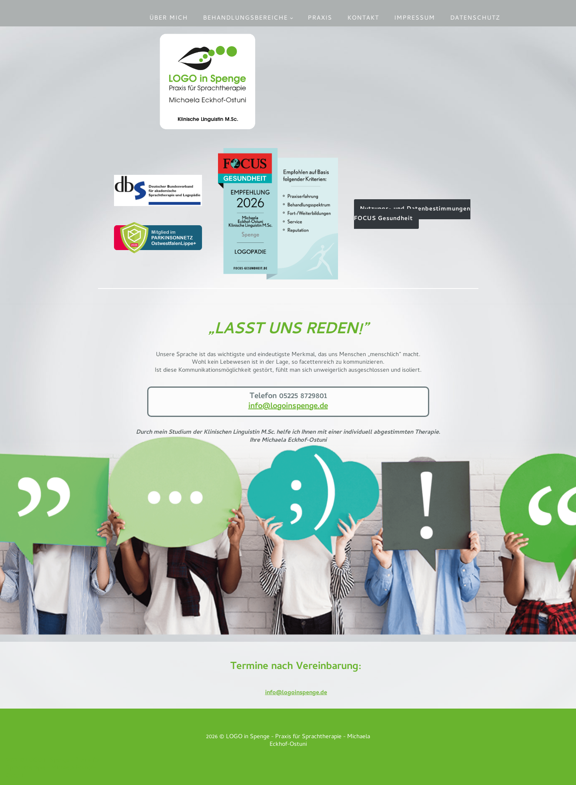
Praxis (320, 18)
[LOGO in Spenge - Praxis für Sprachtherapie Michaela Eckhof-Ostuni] (208, 82)
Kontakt (363, 18)
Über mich (169, 18)
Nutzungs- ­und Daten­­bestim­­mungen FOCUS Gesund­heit (412, 214)
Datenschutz (475, 18)
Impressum (414, 18)
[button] (291, 18)
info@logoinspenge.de (288, 406)
